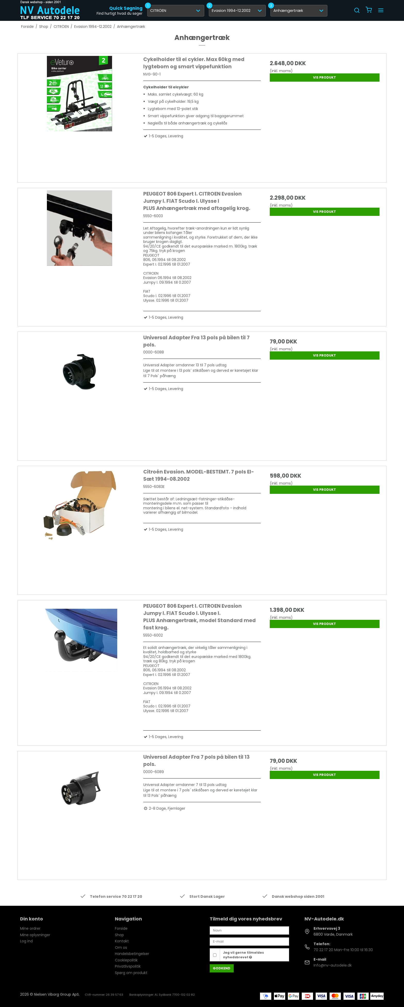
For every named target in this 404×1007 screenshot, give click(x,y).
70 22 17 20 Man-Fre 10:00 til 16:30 (343, 949)
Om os (121, 947)
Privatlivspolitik (128, 966)
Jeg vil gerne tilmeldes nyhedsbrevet (243, 954)
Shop (119, 934)
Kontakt (122, 941)
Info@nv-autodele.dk (333, 965)
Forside (121, 928)
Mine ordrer (30, 928)
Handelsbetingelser (132, 953)
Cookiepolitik (126, 960)
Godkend (221, 968)
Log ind (26, 941)
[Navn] (249, 930)
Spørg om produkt (131, 972)
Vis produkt (324, 77)
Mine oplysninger (35, 934)
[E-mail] (249, 941)
